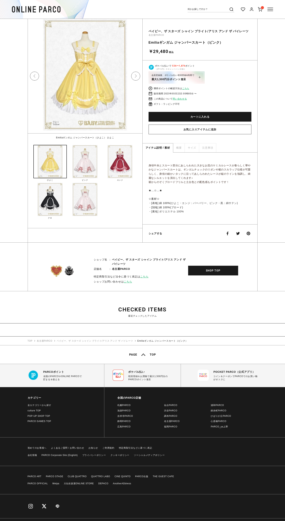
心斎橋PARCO (218, 421)
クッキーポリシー (120, 455)
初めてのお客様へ (37, 447)
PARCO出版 (141, 476)
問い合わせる (180, 99)
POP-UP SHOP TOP (39, 416)
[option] (85, 79)
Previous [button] (34, 76)
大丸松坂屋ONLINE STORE (79, 483)
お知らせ (93, 447)
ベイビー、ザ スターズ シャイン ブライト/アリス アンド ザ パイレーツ (199, 31)
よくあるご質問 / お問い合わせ (67, 447)
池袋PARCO (124, 410)
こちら (185, 88)
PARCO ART (35, 476)
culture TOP (34, 410)
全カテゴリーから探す (39, 405)
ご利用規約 (108, 447)
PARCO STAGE (54, 476)
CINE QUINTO (123, 476)
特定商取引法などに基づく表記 (135, 447)
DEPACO (103, 483)
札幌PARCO (124, 405)
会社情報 (32, 455)
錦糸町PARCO (218, 410)
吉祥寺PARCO (125, 416)
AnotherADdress (122, 483)
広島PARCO (124, 426)
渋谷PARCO (170, 410)
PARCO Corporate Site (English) (59, 455)
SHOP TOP (213, 270)
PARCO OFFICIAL (38, 483)
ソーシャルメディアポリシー (149, 455)
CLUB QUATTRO (77, 476)
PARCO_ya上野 (219, 426)
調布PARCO (170, 416)
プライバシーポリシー (94, 455)
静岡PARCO (124, 421)
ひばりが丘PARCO (221, 416)
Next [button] (135, 76)
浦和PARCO (217, 405)
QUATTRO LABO (100, 476)
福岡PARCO (170, 426)
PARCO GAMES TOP (39, 421)
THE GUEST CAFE (163, 476)
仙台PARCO (170, 405)
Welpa (55, 483)
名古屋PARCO (156, 35)
